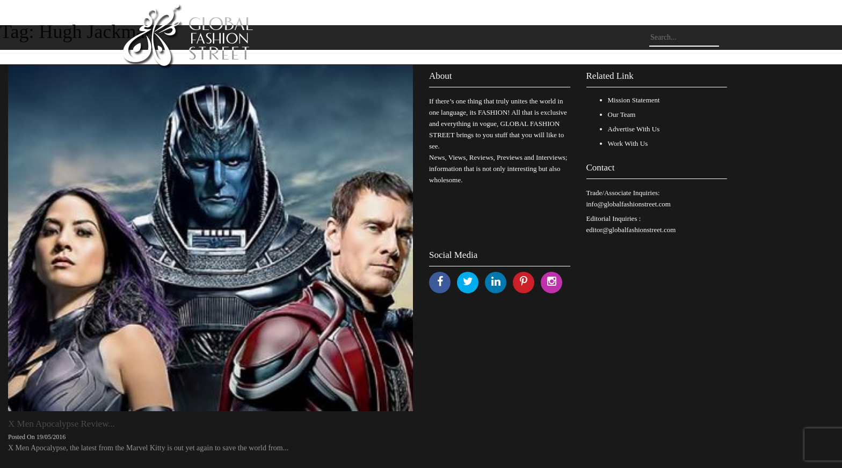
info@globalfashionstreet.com (628, 204)
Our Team (622, 114)
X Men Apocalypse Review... (61, 424)
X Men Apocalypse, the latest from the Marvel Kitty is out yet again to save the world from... (148, 448)
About (440, 76)
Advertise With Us (634, 129)
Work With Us (628, 143)
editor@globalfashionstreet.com (631, 230)
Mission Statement (634, 100)
